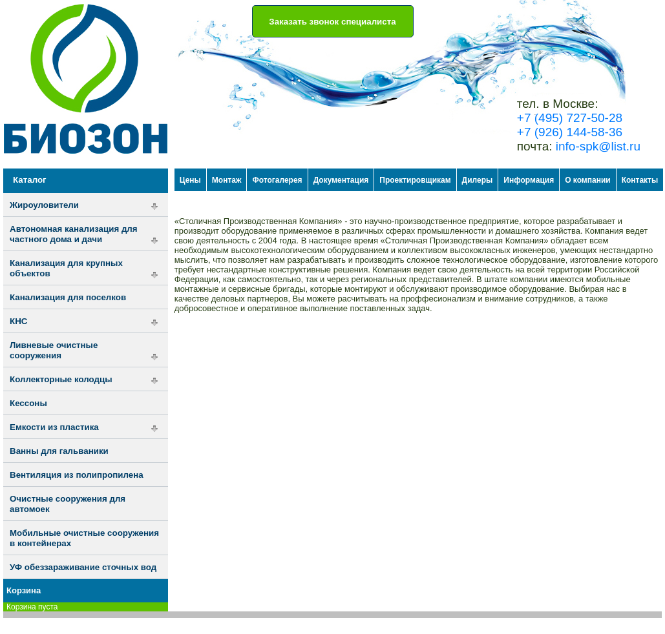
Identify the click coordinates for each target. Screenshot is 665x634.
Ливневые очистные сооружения (54, 350)
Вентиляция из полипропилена (76, 475)
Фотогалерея (277, 180)
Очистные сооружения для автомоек (67, 504)
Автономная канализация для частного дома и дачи (74, 234)
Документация (341, 180)
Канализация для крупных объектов (66, 268)
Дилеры (477, 180)
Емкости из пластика (54, 427)
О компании (588, 180)
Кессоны (28, 403)
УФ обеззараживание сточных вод (83, 567)
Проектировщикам (414, 180)
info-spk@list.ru (598, 146)
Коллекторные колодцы (61, 379)
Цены (190, 180)
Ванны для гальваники (59, 451)
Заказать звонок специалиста (332, 21)
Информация (528, 180)
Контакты (640, 180)
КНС (18, 321)
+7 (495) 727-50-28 (569, 118)
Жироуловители (44, 205)
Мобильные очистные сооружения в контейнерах (84, 538)
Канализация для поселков (68, 297)
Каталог (30, 180)
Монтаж (227, 180)
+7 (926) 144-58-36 (569, 132)
